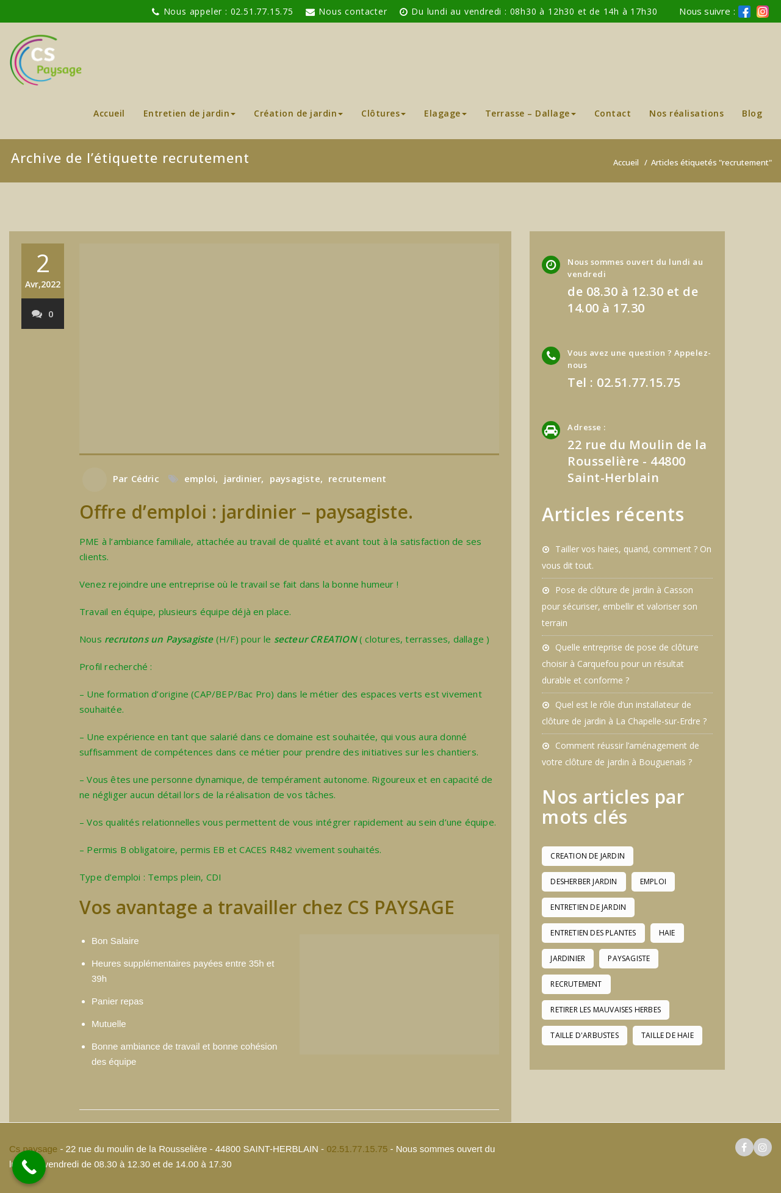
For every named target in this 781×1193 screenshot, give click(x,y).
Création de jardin (298, 113)
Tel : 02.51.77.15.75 (623, 382)
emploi (199, 478)
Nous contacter (353, 11)
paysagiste (295, 478)
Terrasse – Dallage (530, 113)
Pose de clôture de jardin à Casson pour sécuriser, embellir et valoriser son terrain (619, 606)
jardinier (243, 478)
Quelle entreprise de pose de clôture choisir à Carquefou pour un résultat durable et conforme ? (620, 663)
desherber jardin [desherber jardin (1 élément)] (583, 881)
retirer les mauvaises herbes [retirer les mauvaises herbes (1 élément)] (605, 1009)
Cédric (145, 478)
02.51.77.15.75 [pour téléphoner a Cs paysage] (356, 1149)
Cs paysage (34, 1149)
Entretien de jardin (189, 113)
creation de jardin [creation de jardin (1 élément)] (587, 856)
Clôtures (383, 113)
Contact (613, 113)
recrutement (357, 478)
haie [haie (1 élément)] (667, 933)
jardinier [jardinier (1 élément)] (567, 958)
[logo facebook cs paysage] (744, 11)
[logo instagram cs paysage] (762, 1147)
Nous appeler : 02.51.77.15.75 (228, 11)
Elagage (445, 113)
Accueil (109, 113)
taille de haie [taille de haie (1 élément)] (667, 1035)
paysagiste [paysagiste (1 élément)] (629, 958)
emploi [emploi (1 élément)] (653, 881)
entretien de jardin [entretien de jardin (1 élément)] (588, 907)
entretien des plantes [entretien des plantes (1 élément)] (593, 933)
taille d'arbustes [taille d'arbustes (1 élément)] (584, 1035)
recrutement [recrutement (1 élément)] (576, 984)
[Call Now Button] (29, 1167)
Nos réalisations (686, 113)
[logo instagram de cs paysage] (763, 11)
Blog (752, 113)
